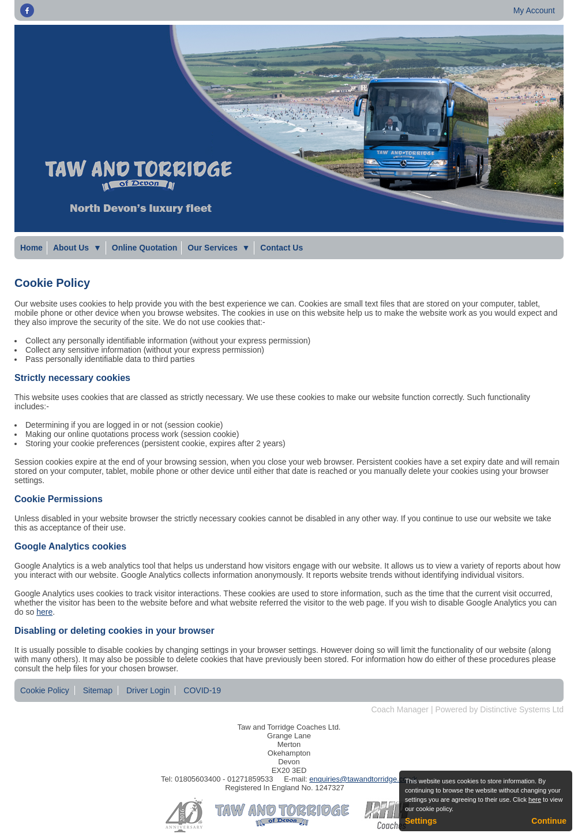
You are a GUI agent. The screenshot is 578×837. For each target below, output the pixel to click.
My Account (534, 10)
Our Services (218, 247)
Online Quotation (145, 247)
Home (31, 247)
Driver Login (148, 690)
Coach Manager (400, 709)
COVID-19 (202, 690)
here (44, 611)
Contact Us (281, 247)
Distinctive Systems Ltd (522, 709)
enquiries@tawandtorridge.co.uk (363, 779)
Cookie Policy (44, 690)
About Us (77, 247)
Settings (421, 820)
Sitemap (97, 690)
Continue (548, 820)
